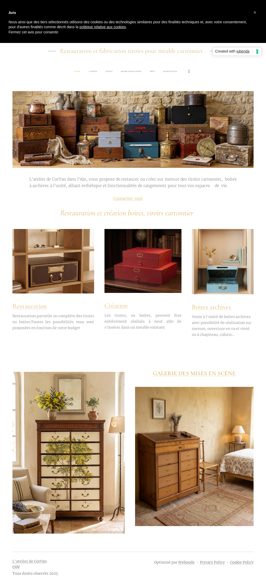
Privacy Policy (212, 562)
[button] (255, 12)
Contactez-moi (127, 198)
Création (116, 305)
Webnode (186, 562)
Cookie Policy (242, 562)
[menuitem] (102, 71)
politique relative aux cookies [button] (102, 27)
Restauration (29, 306)
